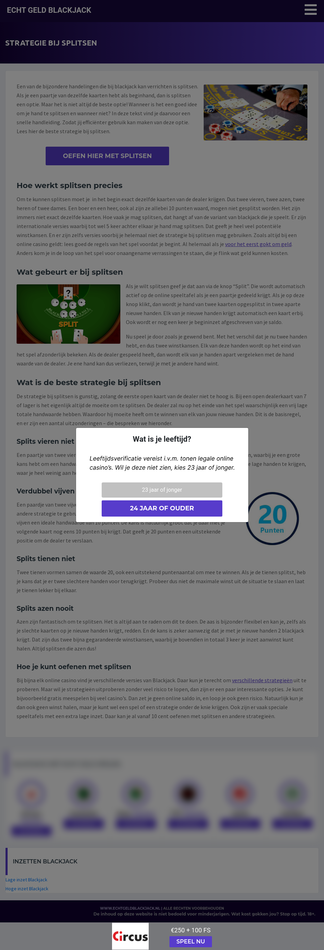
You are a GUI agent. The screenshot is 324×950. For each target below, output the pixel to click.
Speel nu (190, 941)
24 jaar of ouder (162, 508)
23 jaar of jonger (162, 490)
